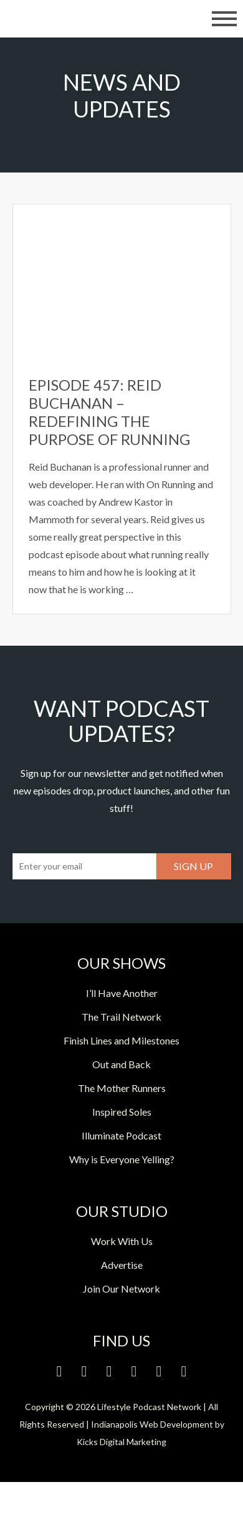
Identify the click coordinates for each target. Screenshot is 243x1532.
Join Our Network (121, 1288)
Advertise (122, 1265)
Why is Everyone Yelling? (121, 1159)
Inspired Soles (121, 1112)
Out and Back (121, 1064)
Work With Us (122, 1241)
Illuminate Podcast (121, 1135)
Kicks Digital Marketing (121, 1441)
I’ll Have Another (122, 993)
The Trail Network (121, 1017)
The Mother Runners (122, 1088)
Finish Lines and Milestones (121, 1040)
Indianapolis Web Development (152, 1424)
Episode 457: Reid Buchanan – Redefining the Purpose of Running (109, 412)
